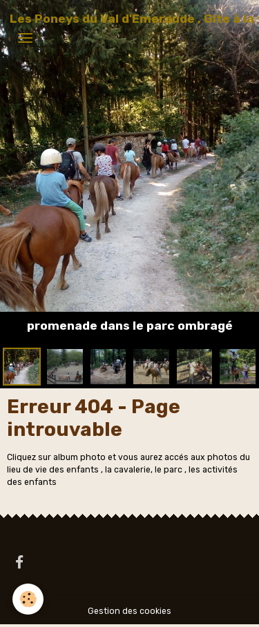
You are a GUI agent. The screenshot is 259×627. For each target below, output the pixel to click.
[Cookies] (28, 599)
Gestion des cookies (129, 611)
